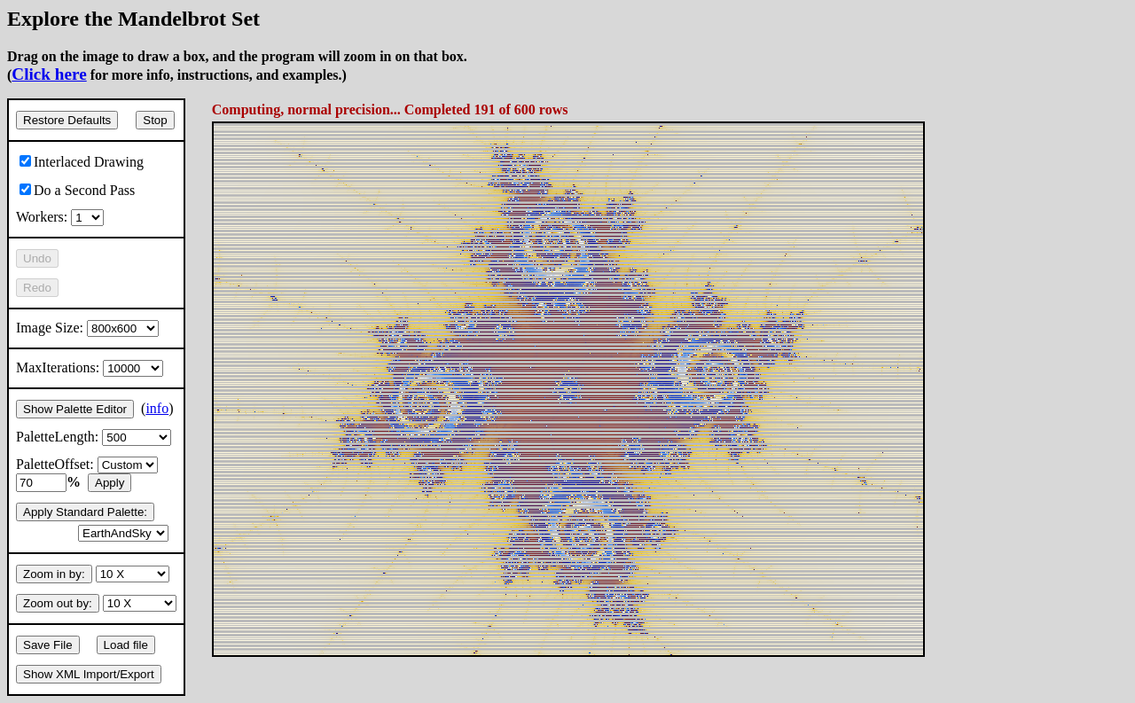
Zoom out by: (57, 603)
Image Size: (87, 327)
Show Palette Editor (75, 409)
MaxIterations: (89, 367)
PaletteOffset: (87, 464)
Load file (126, 645)
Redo (37, 287)
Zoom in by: (54, 574)
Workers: (60, 216)
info (156, 408)
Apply (109, 482)
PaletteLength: (93, 436)
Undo (37, 258)
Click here (49, 74)
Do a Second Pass (77, 190)
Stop (155, 120)
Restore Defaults (67, 120)
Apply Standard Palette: (85, 512)
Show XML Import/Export (88, 674)
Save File (48, 645)
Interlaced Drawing (82, 161)
